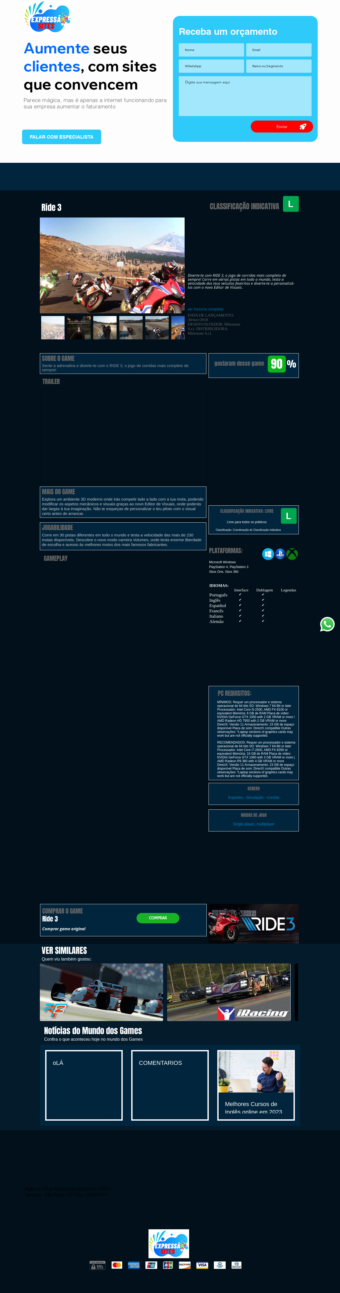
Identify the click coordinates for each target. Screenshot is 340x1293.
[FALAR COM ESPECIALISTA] (61, 137)
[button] (254, 405)
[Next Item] (175, 265)
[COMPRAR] (158, 918)
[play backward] (46, 992)
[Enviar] (282, 127)
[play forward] (291, 992)
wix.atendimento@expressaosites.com (77, 1181)
